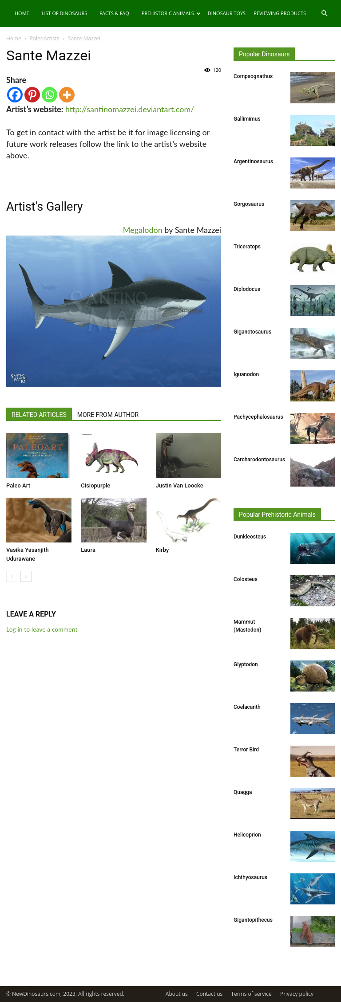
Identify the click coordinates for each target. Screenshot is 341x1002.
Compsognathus (253, 76)
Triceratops (247, 247)
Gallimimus (247, 119)
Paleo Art (18, 485)
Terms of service (251, 994)
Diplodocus (247, 289)
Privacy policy (296, 994)
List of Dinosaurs (64, 13)
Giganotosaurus (252, 332)
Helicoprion (247, 835)
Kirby (162, 549)
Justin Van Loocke (179, 485)
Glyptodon (246, 664)
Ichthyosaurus (250, 877)
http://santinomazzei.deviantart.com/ (129, 109)
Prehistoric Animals (171, 13)
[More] (67, 94)
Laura (88, 549)
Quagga (243, 792)
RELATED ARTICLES (39, 414)
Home (22, 13)
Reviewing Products (280, 13)
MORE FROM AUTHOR (108, 414)
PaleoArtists (44, 38)
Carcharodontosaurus (259, 459)
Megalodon (143, 230)
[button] (324, 13)
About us (177, 994)
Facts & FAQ (114, 13)
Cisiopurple (95, 485)
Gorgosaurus (249, 204)
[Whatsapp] (49, 94)
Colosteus (246, 579)
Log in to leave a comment (41, 629)
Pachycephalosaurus (258, 417)
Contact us (209, 994)
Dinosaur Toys (227, 13)
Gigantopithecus (253, 920)
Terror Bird (246, 750)
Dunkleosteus (250, 537)
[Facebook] (15, 94)
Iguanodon (246, 374)
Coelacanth (247, 707)
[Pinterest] (32, 94)
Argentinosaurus (253, 161)
